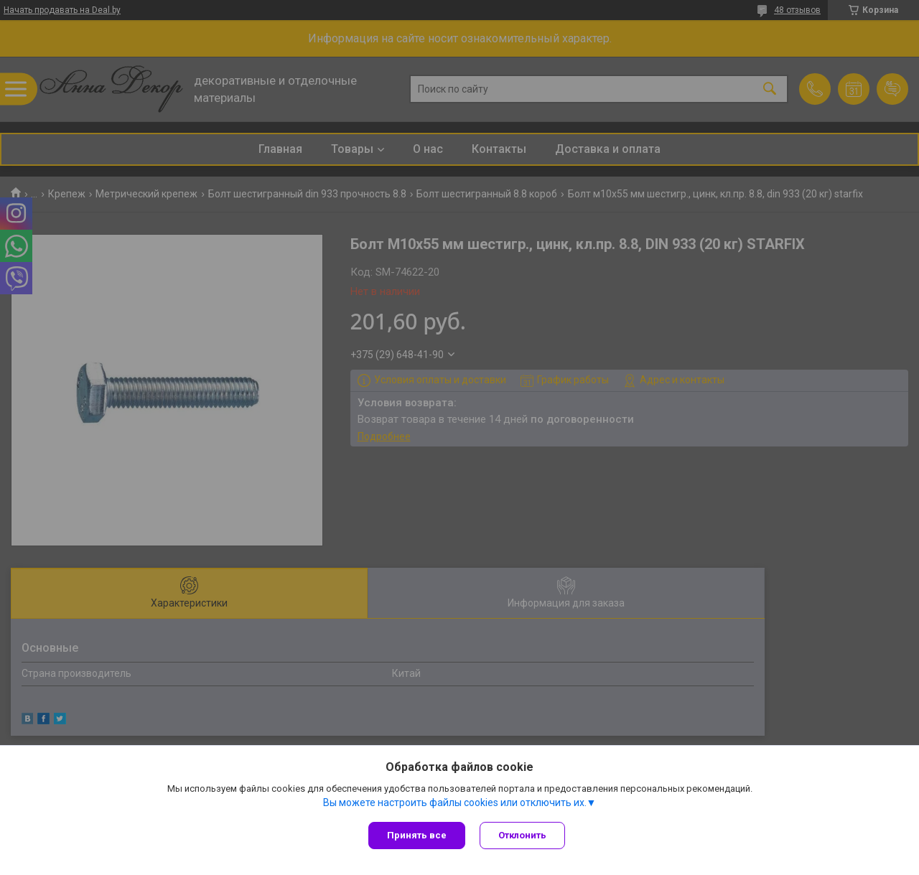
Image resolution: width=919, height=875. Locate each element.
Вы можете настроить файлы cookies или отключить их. (455, 802)
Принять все (417, 835)
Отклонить (522, 835)
